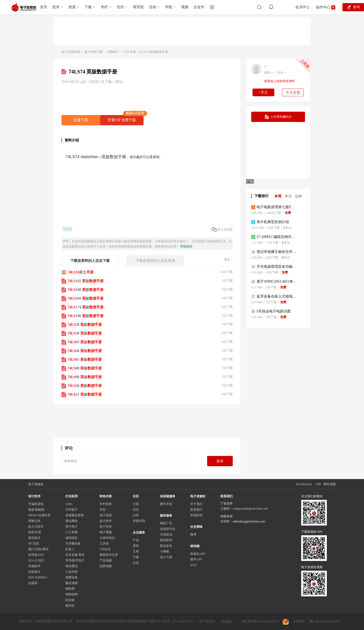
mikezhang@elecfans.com (249, 521)
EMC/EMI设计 (37, 577)
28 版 (85, 325)
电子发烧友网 (71, 52)
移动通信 (71, 566)
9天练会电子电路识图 (271, 311)
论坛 (136, 509)
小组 (136, 504)
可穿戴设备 (73, 543)
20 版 (85, 386)
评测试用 (139, 521)
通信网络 (71, 521)
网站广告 (166, 523)
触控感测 (71, 583)
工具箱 (104, 543)
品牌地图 (105, 566)
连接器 (32, 583)
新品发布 (166, 546)
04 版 (85, 351)
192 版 (86, 281)
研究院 (138, 7)
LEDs (69, 504)
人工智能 (71, 532)
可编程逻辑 (36, 504)
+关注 (263, 92)
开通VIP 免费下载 (126, 118)
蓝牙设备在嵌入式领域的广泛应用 (274, 296)
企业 (136, 563)
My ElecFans (304, 484)
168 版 (86, 290)
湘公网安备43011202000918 (260, 621)
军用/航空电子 (75, 560)
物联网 (70, 588)
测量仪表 (34, 521)
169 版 (86, 298)
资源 (72, 7)
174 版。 (87, 307)
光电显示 (34, 572)
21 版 (85, 394)
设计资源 (105, 515)
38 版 (85, 333)
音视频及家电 (74, 515)
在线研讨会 (167, 529)
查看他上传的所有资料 (279, 81)
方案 (136, 557)
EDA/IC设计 (36, 560)
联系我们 (196, 509)
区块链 (70, 600)
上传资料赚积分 (278, 117)
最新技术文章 (108, 555)
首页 (43, 7)
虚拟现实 (71, 538)
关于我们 (196, 504)
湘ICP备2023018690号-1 (325, 621)
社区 (120, 7)
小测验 (164, 551)
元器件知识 (107, 538)
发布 (220, 461)
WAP (193, 565)
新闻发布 (166, 540)
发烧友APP (197, 554)
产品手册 (130, 52)
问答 (136, 515)
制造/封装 (34, 532)
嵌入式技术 (36, 526)
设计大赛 (166, 557)
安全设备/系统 (75, 555)
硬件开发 (166, 504)
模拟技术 (34, 538)
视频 (184, 7)
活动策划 (166, 534)
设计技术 (105, 521)
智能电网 (71, 594)
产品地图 (105, 560)
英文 (81, 272)
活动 (152, 7)
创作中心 (323, 7)
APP (318, 484)
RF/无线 (33, 543)
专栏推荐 (105, 504)
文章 (136, 551)
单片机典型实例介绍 (270, 222)
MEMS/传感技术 (39, 515)
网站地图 (329, 484)
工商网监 (293, 621)
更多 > (228, 259)
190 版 (86, 316)
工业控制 (71, 572)
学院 (168, 7)
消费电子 (113, 52)
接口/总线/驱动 (38, 549)
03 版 (85, 342)
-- (265, 66)
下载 (88, 7)
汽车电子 (71, 509)
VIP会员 (104, 549)
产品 (136, 540)
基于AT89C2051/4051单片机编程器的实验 (274, 282)
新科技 (70, 605)
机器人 (70, 549)
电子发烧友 (207, 621)
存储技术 (34, 566)
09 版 (85, 377)
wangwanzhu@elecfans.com (250, 508)
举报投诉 (186, 246)
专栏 (104, 7)
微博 (193, 534)
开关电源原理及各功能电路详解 (274, 267)
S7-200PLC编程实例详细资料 (274, 237)
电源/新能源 (36, 509)
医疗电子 (71, 526)
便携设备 (71, 577)
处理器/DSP (36, 555)
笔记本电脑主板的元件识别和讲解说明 (274, 252)
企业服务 (139, 532)
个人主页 (293, 92)
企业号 (199, 7)
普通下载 (81, 120)
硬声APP (196, 559)
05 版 (85, 359)
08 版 (85, 368)
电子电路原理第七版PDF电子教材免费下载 (274, 207)
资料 (136, 546)
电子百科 (105, 526)
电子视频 (105, 532)
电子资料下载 (93, 52)
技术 (55, 7)
